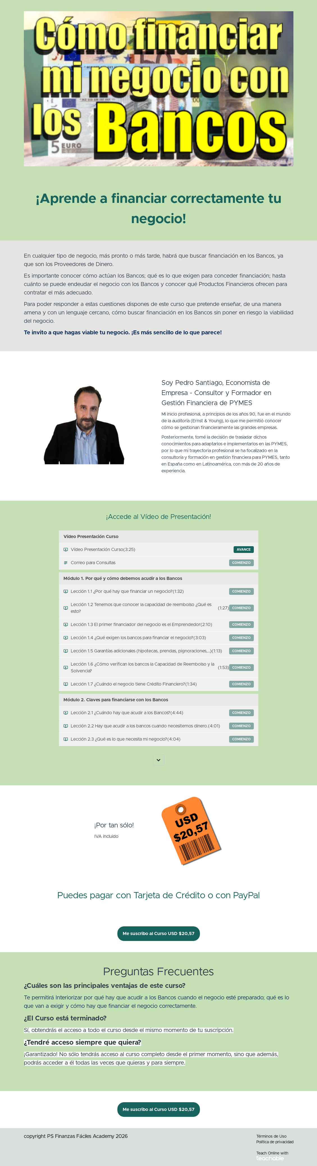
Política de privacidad (274, 1142)
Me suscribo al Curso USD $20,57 (159, 933)
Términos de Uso (271, 1136)
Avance (244, 549)
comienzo (241, 562)
